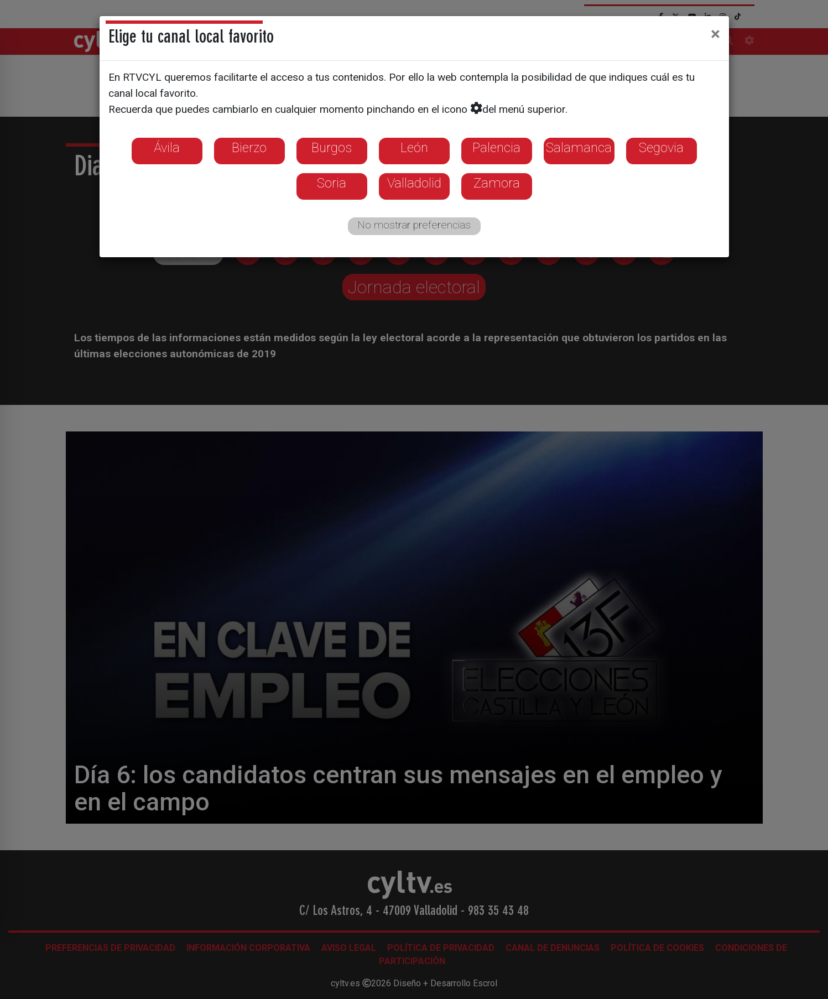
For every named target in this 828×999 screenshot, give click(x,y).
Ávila (167, 147)
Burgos (331, 147)
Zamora (496, 183)
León (414, 147)
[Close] (715, 33)
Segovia (661, 147)
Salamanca (579, 147)
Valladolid (414, 183)
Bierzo (249, 147)
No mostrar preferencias (414, 224)
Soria (331, 183)
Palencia (496, 147)
